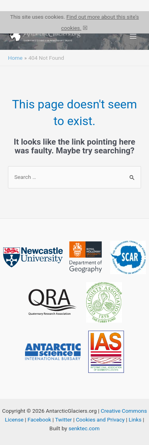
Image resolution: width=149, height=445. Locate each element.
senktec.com (83, 428)
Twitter (63, 419)
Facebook (39, 419)
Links (135, 419)
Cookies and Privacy (100, 419)
